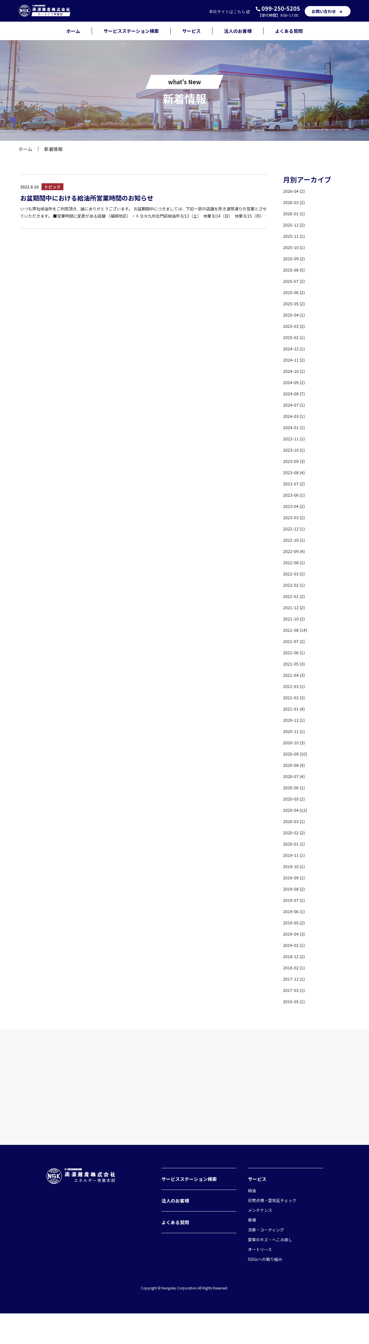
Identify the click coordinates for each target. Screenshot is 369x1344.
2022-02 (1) (295, 584)
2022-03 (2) (295, 573)
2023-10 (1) (295, 449)
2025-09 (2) (295, 258)
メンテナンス (260, 1241)
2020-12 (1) (295, 719)
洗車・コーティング (266, 1260)
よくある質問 (289, 30)
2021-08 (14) (296, 629)
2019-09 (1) (295, 877)
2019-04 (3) (295, 933)
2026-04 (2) (295, 190)
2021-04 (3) (295, 674)
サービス (191, 30)
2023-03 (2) (295, 517)
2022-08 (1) (295, 562)
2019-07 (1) (295, 899)
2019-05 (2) (295, 922)
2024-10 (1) (295, 370)
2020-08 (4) (295, 764)
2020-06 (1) (295, 787)
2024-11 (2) (295, 359)
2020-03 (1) (295, 821)
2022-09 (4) (295, 550)
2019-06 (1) (295, 911)
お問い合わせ (328, 11)
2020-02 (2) (295, 832)
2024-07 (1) (295, 404)
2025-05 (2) (295, 303)
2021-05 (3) (295, 663)
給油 (252, 1221)
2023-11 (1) (295, 438)
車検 (252, 1250)
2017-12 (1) (295, 978)
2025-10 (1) (295, 247)
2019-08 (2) (295, 888)
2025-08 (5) (295, 269)
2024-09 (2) (295, 382)
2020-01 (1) (295, 843)
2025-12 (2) (295, 224)
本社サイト (230, 12)
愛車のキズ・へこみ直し (270, 1270)
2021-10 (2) (295, 618)
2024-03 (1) (295, 415)
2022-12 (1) (295, 528)
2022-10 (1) (295, 539)
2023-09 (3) (295, 460)
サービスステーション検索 (131, 30)
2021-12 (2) (295, 607)
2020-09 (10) (296, 753)
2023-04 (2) (295, 505)
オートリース (260, 1280)
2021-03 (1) (295, 686)
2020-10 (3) (295, 742)
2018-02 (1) (295, 967)
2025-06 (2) (295, 292)
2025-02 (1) (295, 337)
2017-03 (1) (295, 989)
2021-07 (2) (295, 641)
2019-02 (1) (295, 944)
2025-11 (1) (295, 235)
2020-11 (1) (295, 731)
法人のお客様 (238, 30)
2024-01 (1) (295, 427)
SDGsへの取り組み (265, 1290)
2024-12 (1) (295, 348)
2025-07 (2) (295, 280)
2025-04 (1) (295, 314)
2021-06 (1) (295, 652)
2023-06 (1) (295, 494)
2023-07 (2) (295, 483)
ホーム (73, 30)
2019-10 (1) (295, 866)
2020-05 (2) (295, 798)
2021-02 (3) (295, 697)
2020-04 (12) (296, 809)
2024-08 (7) (295, 393)
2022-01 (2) (295, 595)
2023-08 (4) (295, 472)
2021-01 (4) (295, 708)
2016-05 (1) (295, 1001)
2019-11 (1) (295, 854)
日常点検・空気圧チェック (272, 1231)
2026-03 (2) (295, 202)
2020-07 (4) (295, 776)
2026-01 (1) (295, 213)
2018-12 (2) (295, 956)
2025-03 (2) (295, 325)
